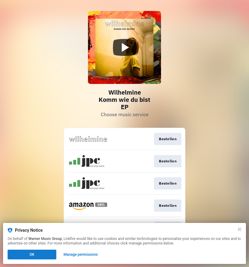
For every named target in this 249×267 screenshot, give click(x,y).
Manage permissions (81, 254)
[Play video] (124, 47)
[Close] (239, 229)
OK (32, 254)
